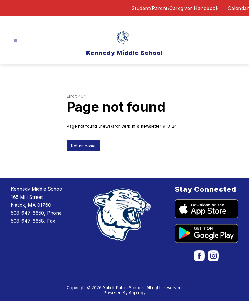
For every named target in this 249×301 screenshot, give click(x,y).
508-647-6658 (27, 221)
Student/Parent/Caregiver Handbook (175, 8)
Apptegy (137, 292)
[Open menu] (15, 40)
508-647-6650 (27, 213)
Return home (83, 145)
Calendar (238, 8)
